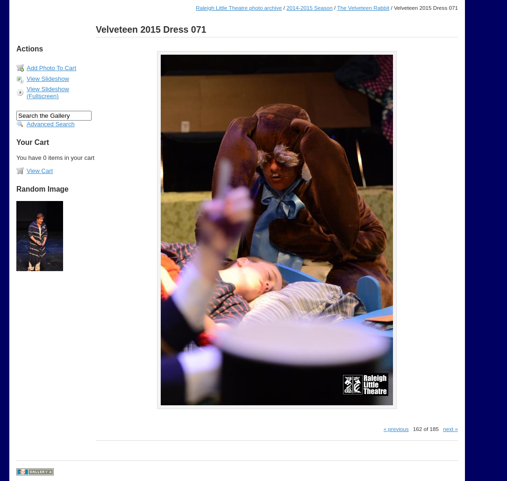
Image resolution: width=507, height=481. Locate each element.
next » (450, 429)
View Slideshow (48, 78)
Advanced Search (51, 124)
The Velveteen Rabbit (363, 8)
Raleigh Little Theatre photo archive (239, 8)
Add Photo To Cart (51, 68)
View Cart (40, 170)
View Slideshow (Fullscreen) (48, 93)
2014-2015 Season (309, 8)
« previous (396, 429)
